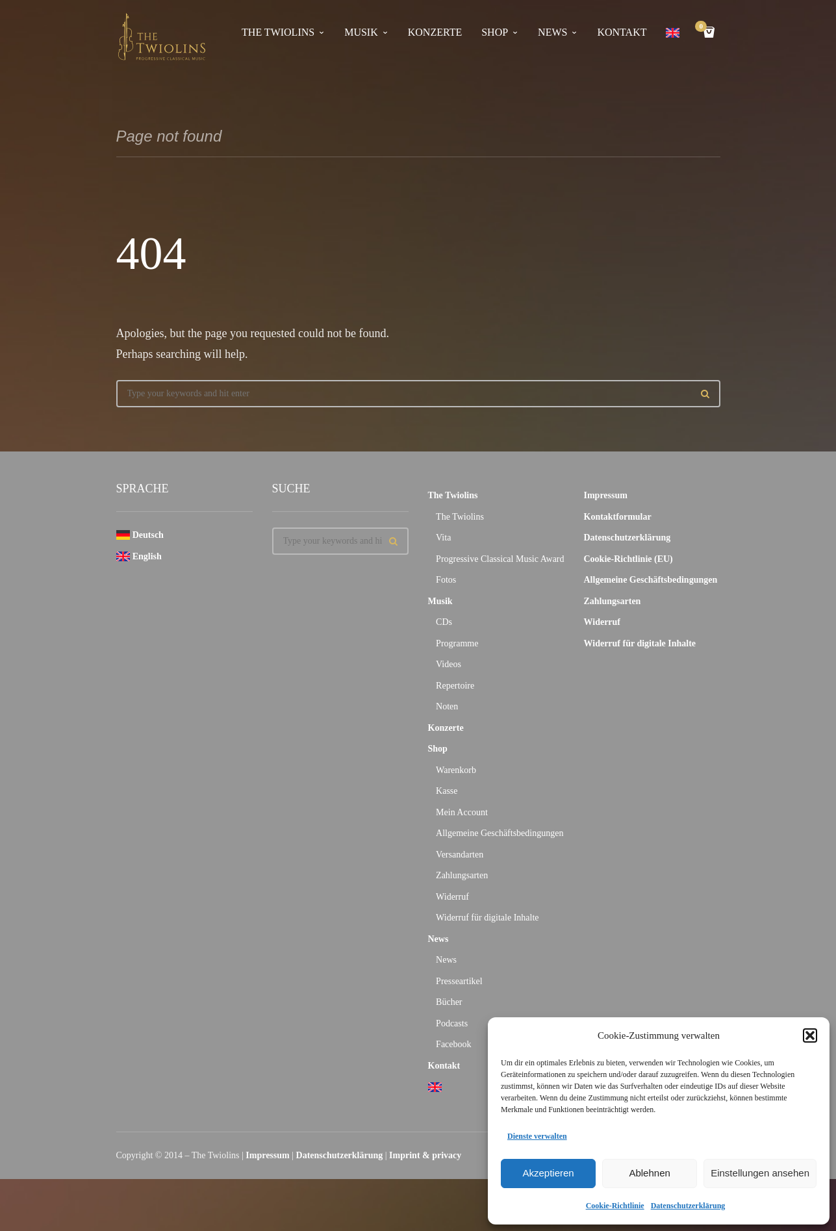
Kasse (446, 791)
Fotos (446, 580)
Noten (447, 706)
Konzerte (435, 32)
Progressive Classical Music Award (500, 559)
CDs (444, 622)
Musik (361, 32)
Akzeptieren (548, 1172)
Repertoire (455, 686)
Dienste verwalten (537, 1136)
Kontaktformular (618, 517)
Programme (457, 643)
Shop (494, 32)
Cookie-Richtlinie (615, 1205)
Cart (703, 27)
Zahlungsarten (462, 875)
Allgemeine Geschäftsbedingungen (499, 833)
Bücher (449, 1002)
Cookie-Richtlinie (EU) (628, 559)
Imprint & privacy (425, 1155)
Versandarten (459, 854)
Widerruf (452, 897)
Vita (443, 537)
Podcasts (452, 1023)
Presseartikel (459, 981)
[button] (810, 1035)
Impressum (605, 495)
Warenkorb (456, 770)
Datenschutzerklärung (688, 1205)
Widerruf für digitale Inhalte (487, 917)
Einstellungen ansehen (760, 1172)
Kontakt (621, 32)
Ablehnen (649, 1172)
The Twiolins (278, 32)
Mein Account (462, 812)
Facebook (453, 1044)
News (552, 32)
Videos (448, 664)
